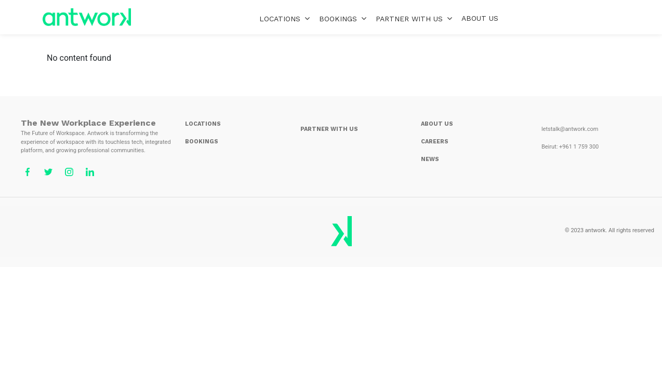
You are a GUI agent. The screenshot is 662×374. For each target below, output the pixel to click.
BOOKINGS (342, 18)
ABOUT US (479, 18)
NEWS (430, 159)
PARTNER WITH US (414, 18)
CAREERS (434, 141)
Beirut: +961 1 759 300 (570, 146)
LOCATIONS (284, 18)
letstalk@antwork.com (570, 129)
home (87, 17)
